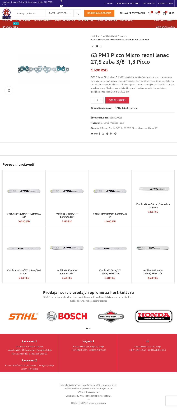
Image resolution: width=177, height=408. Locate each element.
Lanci (122, 35)
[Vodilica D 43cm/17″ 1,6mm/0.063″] (67, 192)
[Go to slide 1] (87, 328)
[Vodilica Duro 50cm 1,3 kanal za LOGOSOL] (153, 187)
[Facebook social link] (99, 134)
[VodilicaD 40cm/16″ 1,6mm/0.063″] (67, 248)
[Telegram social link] (115, 134)
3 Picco (103, 128)
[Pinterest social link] (107, 134)
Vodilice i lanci (110, 35)
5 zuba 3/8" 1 (115, 128)
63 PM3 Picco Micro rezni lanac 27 (140, 128)
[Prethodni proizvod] (93, 47)
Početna (95, 35)
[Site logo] (6, 13)
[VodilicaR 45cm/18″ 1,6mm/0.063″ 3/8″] (153, 248)
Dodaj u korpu (117, 100)
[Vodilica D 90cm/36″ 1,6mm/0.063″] (110, 192)
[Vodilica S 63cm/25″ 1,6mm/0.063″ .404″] (24, 248)
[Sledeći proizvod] (100, 47)
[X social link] (103, 134)
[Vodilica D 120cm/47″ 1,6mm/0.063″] (24, 192)
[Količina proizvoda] (97, 100)
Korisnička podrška (99, 13)
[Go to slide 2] (90, 328)
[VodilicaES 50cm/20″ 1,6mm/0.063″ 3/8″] (110, 248)
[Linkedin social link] (111, 134)
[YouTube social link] (61, 5)
